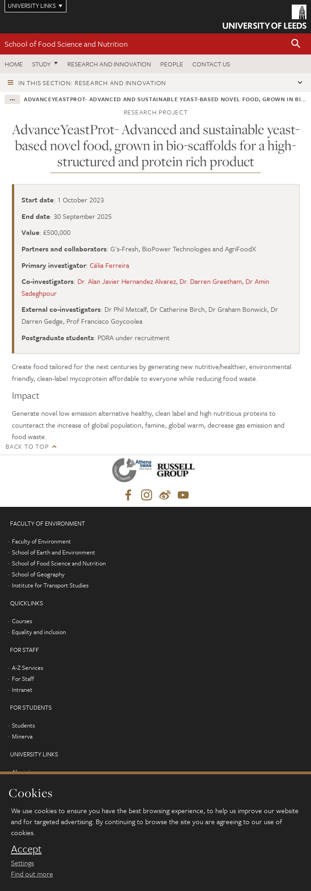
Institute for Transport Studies (50, 585)
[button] (295, 44)
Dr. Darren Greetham (211, 281)
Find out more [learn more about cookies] (32, 874)
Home (14, 64)
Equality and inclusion (39, 631)
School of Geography (38, 574)
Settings (22, 863)
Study (41, 64)
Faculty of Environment (41, 541)
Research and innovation (109, 64)
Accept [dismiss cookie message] (26, 848)
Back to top (27, 446)
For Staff (23, 678)
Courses (22, 620)
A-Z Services (27, 667)
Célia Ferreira (109, 265)
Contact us (211, 64)
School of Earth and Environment (53, 552)
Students (23, 725)
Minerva (22, 736)
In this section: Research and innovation (92, 82)
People (171, 64)
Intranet (22, 689)
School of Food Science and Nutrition (66, 43)
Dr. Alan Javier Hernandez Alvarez (126, 281)
